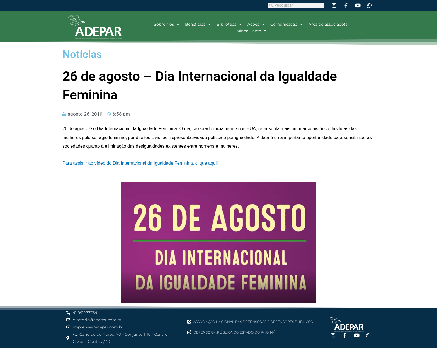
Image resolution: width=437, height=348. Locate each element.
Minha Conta (251, 31)
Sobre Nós (166, 24)
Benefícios (198, 24)
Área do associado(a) (329, 24)
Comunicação (286, 24)
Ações (255, 24)
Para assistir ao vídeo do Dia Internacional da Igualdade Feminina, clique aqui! (140, 163)
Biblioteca (229, 24)
